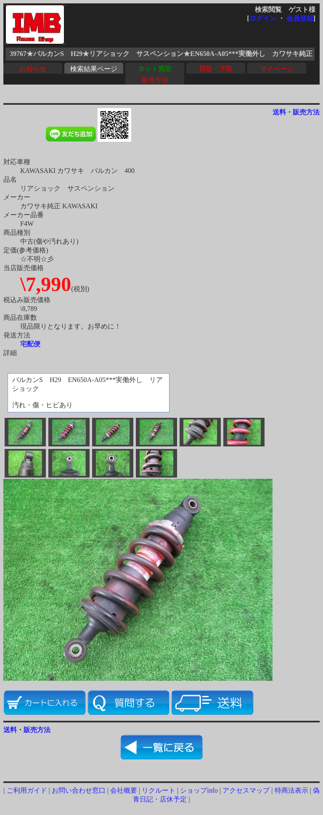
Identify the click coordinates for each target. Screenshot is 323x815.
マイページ (277, 68)
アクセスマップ (246, 790)
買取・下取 (216, 68)
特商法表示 (291, 790)
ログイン (262, 18)
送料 (279, 112)
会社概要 (123, 790)
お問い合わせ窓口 (79, 790)
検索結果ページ (93, 68)
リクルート (158, 790)
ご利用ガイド (27, 790)
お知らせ (32, 68)
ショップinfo (199, 790)
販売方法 (154, 79)
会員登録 (299, 18)
